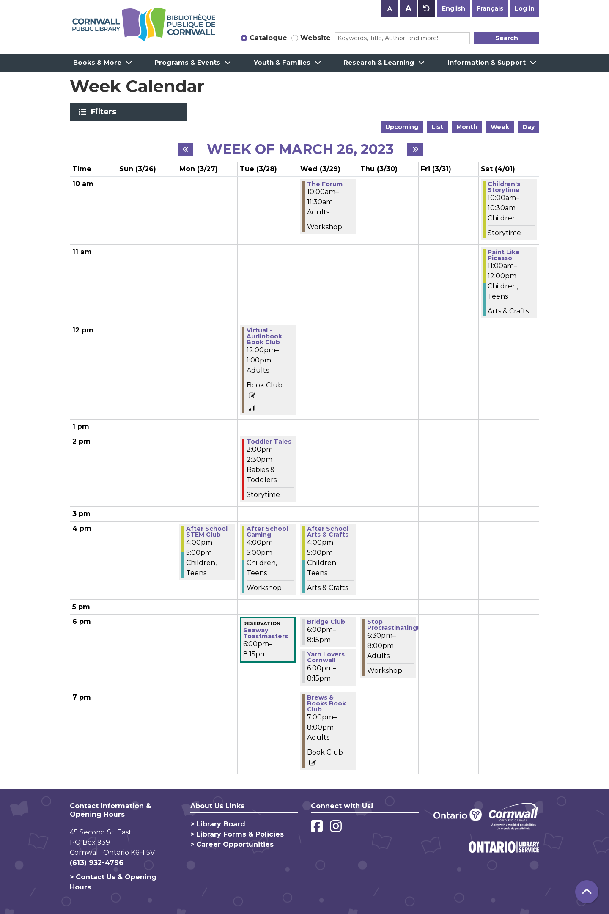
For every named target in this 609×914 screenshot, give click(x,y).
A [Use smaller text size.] (389, 8)
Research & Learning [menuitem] (378, 62)
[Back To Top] (586, 891)
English (453, 8)
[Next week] (415, 149)
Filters (105, 111)
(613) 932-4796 (96, 863)
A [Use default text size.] (426, 8)
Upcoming (401, 127)
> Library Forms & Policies (237, 834)
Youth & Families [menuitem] (282, 62)
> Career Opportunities (232, 844)
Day (528, 127)
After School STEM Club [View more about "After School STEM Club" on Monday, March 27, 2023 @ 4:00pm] (207, 532)
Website (315, 38)
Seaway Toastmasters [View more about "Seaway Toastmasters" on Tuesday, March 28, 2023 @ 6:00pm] (265, 633)
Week (500, 127)
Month (466, 127)
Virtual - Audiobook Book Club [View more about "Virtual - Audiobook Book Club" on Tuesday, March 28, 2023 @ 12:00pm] (264, 336)
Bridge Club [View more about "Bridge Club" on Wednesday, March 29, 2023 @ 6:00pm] (326, 622)
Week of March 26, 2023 (300, 149)
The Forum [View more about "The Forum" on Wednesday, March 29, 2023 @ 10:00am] (325, 184)
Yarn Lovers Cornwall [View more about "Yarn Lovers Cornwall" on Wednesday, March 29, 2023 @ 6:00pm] (326, 657)
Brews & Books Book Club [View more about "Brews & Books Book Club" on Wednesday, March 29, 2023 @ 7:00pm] (326, 703)
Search (506, 38)
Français (490, 8)
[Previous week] (185, 149)
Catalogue (268, 38)
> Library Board (217, 824)
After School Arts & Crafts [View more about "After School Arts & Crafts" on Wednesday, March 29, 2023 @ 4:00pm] (327, 532)
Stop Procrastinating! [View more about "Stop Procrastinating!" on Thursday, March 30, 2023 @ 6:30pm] (393, 625)
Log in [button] (525, 8)
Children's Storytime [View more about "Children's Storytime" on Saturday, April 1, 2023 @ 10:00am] (504, 187)
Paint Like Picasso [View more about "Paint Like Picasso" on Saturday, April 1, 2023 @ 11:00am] (504, 255)
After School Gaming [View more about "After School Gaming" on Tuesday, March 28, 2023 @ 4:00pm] (267, 532)
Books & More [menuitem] (97, 62)
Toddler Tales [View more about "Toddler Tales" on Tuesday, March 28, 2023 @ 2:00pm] (269, 442)
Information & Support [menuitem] (486, 62)
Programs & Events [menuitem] (187, 62)
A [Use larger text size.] (408, 8)
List (437, 127)
